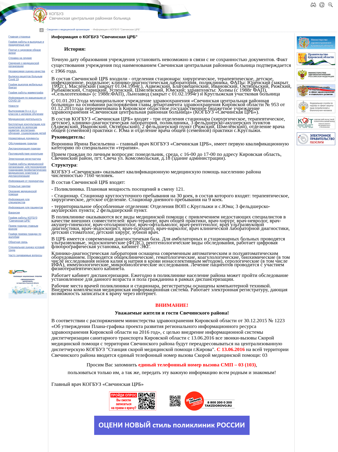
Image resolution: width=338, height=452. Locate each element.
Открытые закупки (20, 186)
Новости (14, 105)
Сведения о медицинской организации (68, 29)
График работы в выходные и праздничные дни (26, 43)
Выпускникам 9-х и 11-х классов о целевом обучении (26, 113)
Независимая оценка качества (27, 71)
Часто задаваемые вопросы (25, 255)
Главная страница (19, 36)
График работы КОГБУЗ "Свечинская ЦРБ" (23, 219)
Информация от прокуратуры (26, 181)
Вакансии (14, 212)
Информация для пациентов (26, 207)
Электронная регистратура (25, 158)
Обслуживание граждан (23, 143)
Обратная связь (18, 242)
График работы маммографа (26, 92)
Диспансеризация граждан (25, 148)
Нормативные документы (24, 138)
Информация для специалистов (19, 201)
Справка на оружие (20, 58)
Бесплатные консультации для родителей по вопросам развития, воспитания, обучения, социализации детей (27, 129)
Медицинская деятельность (25, 119)
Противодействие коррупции (26, 153)
